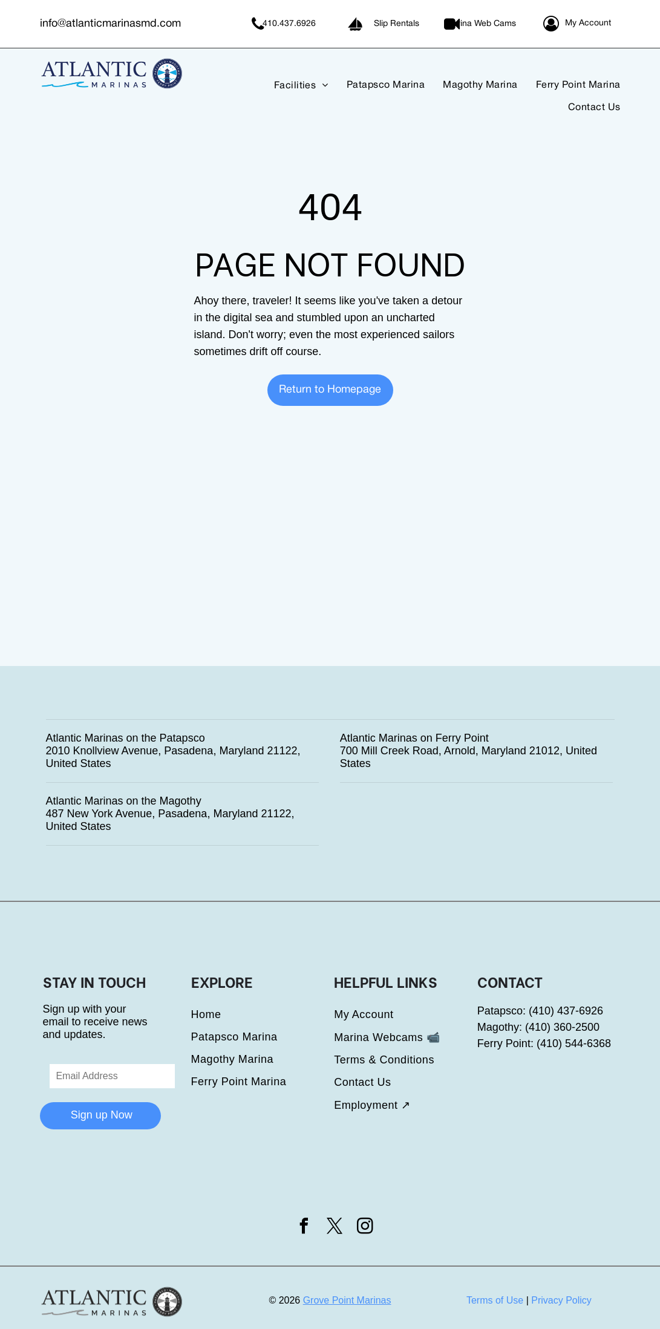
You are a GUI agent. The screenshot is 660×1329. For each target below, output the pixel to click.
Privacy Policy (561, 1300)
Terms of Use (494, 1300)
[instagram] (365, 1227)
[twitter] (334, 1227)
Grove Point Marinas (347, 1300)
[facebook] (304, 1227)
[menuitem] (292, 85)
